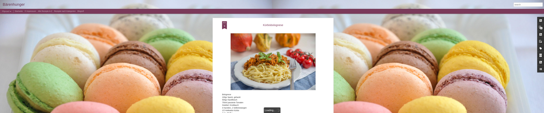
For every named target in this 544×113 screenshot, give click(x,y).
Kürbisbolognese (273, 24)
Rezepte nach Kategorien (65, 11)
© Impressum (30, 11)
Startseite (19, 11)
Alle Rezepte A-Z (45, 11)
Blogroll (81, 11)
